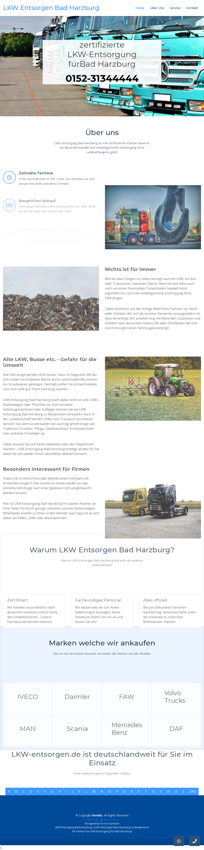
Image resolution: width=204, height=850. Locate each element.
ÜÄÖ (192, 791)
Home (139, 8)
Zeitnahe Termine (36, 181)
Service (175, 8)
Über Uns (157, 8)
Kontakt (192, 8)
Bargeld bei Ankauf (37, 209)
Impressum (92, 819)
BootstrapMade (109, 823)
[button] (194, 841)
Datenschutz (111, 819)
